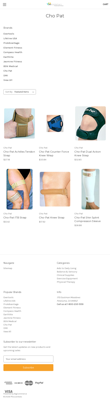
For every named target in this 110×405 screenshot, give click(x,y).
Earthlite (8, 56)
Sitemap (7, 268)
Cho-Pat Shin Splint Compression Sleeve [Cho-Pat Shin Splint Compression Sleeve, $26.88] (87, 219)
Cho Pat (7, 70)
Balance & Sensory (67, 271)
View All (7, 80)
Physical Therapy (66, 282)
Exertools (8, 33)
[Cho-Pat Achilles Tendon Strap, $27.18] (19, 123)
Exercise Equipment (67, 278)
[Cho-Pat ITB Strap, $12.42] (19, 189)
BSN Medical (10, 66)
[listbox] (25, 91)
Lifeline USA (10, 38)
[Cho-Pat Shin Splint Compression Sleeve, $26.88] (90, 189)
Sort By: (9, 92)
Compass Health (12, 52)
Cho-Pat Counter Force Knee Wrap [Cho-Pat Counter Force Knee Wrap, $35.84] (54, 153)
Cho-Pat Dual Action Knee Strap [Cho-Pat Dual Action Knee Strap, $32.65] (87, 153)
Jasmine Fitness (12, 61)
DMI (5, 75)
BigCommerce (20, 394)
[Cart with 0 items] (105, 4)
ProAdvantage (11, 42)
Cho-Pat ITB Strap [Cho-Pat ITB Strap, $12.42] (14, 217)
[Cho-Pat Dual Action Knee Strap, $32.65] (90, 123)
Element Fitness (12, 47)
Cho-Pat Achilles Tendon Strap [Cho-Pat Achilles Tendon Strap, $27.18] (19, 153)
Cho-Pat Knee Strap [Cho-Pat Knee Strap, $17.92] (52, 217)
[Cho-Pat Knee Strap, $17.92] (55, 189)
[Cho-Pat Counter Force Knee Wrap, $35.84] (55, 123)
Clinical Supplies (65, 275)
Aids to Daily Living (66, 268)
